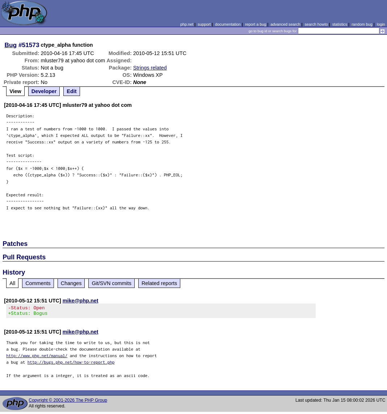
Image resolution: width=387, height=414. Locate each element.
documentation (228, 24)
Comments (38, 283)
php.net (186, 24)
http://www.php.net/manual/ (36, 357)
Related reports (159, 283)
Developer (44, 91)
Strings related (150, 68)
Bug (11, 45)
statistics (339, 24)
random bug (362, 24)
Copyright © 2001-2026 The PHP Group (68, 402)
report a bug (255, 24)
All (12, 283)
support (204, 24)
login (381, 24)
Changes (71, 283)
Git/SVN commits (111, 283)
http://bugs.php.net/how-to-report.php (71, 364)
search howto (316, 24)
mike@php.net (80, 301)
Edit (71, 91)
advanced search (285, 24)
